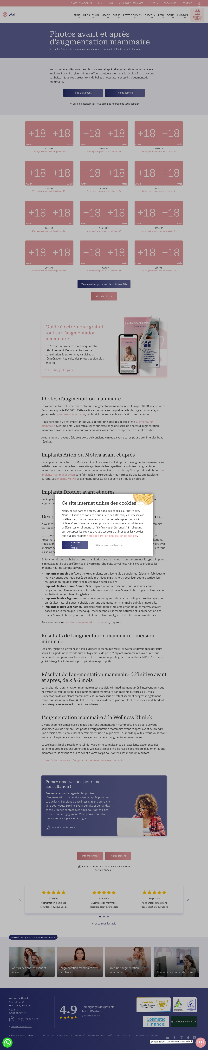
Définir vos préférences (109, 545)
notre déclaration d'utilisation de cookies (112, 536)
